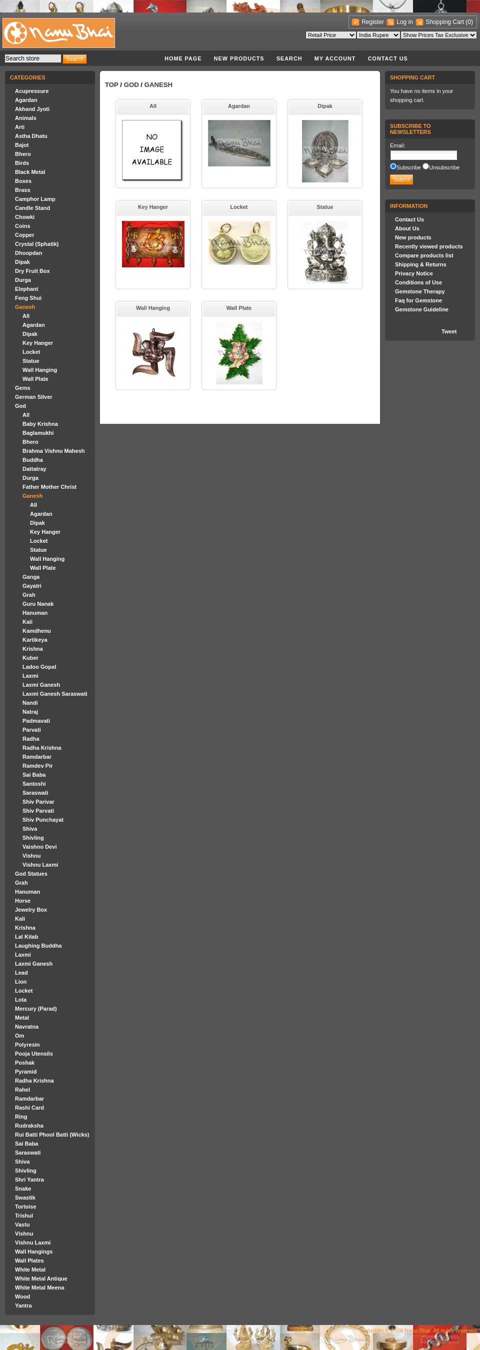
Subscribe (408, 167)
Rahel (22, 1090)
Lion (20, 982)
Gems (22, 388)
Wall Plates (29, 1261)
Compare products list (424, 255)
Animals (25, 118)
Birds (22, 163)
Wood (22, 1297)
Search (289, 58)
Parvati (31, 730)
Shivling (33, 838)
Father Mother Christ (49, 487)
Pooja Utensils (34, 1054)
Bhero (23, 154)
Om (19, 1036)
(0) (469, 21)
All (26, 316)
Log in (404, 21)
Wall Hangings (33, 1252)
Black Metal (30, 172)
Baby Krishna (40, 424)
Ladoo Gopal (39, 667)
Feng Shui (28, 298)
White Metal (30, 1270)
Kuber (30, 658)
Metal (22, 1018)
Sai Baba (34, 775)
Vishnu (31, 856)
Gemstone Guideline (421, 309)
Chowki (24, 217)
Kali (27, 622)
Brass (22, 190)
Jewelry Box (31, 910)
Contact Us (388, 58)
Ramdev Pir (37, 766)
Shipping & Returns (420, 264)
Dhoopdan (28, 253)
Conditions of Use (418, 282)
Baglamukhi (38, 433)
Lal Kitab (26, 937)
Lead (21, 973)
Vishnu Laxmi (40, 865)
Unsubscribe (444, 167)
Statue (31, 361)
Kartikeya (35, 640)
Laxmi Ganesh (41, 685)
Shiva (29, 829)
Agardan (26, 100)
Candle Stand (32, 208)
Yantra (23, 1306)
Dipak (22, 262)
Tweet (449, 331)
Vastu (22, 1225)
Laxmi (30, 676)
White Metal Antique (41, 1279)
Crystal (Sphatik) (36, 244)
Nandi (30, 703)
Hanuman (35, 613)
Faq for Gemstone (418, 300)
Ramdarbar (37, 757)
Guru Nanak (38, 604)
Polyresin (27, 1045)
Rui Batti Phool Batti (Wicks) (52, 1135)
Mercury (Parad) (36, 1009)
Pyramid (25, 1072)
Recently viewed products (429, 246)
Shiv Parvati (38, 811)
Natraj (30, 712)
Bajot (22, 145)
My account (335, 58)
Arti (19, 127)
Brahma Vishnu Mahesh (53, 451)
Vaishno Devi (39, 847)
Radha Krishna (42, 748)
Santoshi (34, 784)
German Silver (33, 397)
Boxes (23, 181)
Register (373, 21)
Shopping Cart (446, 21)
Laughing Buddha (38, 946)
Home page (183, 58)
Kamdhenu (36, 631)
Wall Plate (35, 379)
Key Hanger (37, 343)
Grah (29, 595)
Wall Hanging (39, 370)
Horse (22, 901)
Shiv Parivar (38, 802)
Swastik (25, 1198)
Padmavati (36, 721)
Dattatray (34, 469)
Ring (21, 1117)
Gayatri (32, 586)
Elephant (26, 289)
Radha (31, 739)
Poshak (24, 1063)
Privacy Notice (414, 273)
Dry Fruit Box (32, 271)
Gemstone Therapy (420, 291)
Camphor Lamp (35, 199)
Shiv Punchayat (43, 820)
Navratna (26, 1027)
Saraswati (35, 793)
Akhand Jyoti (32, 109)
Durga (23, 280)
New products (239, 58)
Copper (24, 235)
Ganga (31, 577)
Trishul (24, 1216)
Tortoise (25, 1207)
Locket (31, 352)
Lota (20, 1000)
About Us (407, 228)
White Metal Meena (39, 1288)
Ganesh (25, 307)
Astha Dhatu (31, 136)
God (20, 406)
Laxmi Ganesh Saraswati (55, 694)
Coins (22, 226)
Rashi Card (29, 1108)
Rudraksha (29, 1126)
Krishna (32, 649)
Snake (23, 1189)
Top (111, 84)
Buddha (32, 460)
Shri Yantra (29, 1180)
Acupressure (31, 91)
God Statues (31, 874)
